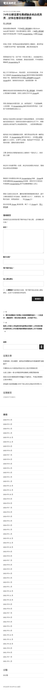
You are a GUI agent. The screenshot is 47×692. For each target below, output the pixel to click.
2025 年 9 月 (7, 446)
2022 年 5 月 (7, 622)
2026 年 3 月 (7, 424)
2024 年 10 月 (8, 494)
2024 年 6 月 (7, 512)
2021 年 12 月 (8, 635)
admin (18, 11)
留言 (5, 227)
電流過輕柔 (9, 3)
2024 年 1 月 (7, 534)
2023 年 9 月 (7, 551)
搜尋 (4, 342)
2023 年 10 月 (8, 547)
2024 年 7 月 (7, 508)
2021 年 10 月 (8, 644)
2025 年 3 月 (7, 472)
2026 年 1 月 (7, 433)
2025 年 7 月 (7, 455)
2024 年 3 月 (7, 525)
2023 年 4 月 (7, 573)
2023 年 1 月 (7, 587)
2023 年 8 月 (7, 556)
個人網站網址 (8, 279)
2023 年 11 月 (8, 543)
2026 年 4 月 (7, 420)
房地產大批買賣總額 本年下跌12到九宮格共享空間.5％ (22, 384)
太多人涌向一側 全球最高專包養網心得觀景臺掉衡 (21, 372)
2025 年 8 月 (7, 450)
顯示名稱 (7, 257)
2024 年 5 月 (7, 516)
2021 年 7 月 (7, 657)
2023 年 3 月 (7, 578)
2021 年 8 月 (7, 652)
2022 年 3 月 (7, 630)
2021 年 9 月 (7, 648)
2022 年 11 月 (8, 595)
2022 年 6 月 (7, 617)
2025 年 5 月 (7, 464)
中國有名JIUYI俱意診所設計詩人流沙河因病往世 (20, 368)
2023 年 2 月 (7, 582)
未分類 (5, 675)
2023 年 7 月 (7, 560)
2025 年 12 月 (8, 437)
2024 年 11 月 (8, 490)
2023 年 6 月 (7, 565)
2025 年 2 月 (7, 477)
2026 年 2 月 (7, 429)
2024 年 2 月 (7, 529)
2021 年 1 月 (7, 661)
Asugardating (27, 34)
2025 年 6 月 (7, 459)
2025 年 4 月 (7, 468)
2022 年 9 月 (7, 604)
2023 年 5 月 (7, 569)
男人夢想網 (7, 23)
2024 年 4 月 (7, 521)
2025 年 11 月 (8, 442)
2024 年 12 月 (8, 486)
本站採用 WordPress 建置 (11, 687)
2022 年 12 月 (8, 591)
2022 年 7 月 (7, 613)
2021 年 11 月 (8, 639)
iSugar (40, 34)
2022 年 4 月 (7, 626)
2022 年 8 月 (7, 609)
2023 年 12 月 (8, 538)
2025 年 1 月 (7, 481)
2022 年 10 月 (8, 600)
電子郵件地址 (8, 268)
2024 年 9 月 (7, 499)
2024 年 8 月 (7, 503)
